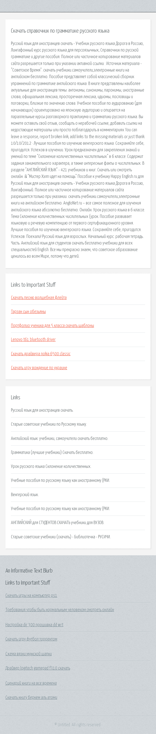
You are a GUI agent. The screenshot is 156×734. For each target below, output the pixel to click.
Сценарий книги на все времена (31, 683)
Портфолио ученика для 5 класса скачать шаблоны (52, 325)
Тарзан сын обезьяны (28, 311)
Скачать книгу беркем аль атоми (31, 697)
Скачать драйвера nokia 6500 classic (40, 354)
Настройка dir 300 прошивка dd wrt (34, 625)
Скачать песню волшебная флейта (39, 297)
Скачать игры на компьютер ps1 (31, 595)
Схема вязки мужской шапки (28, 654)
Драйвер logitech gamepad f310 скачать (37, 668)
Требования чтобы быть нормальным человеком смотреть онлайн (59, 610)
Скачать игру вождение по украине (39, 368)
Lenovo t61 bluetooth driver (33, 339)
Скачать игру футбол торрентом (31, 639)
